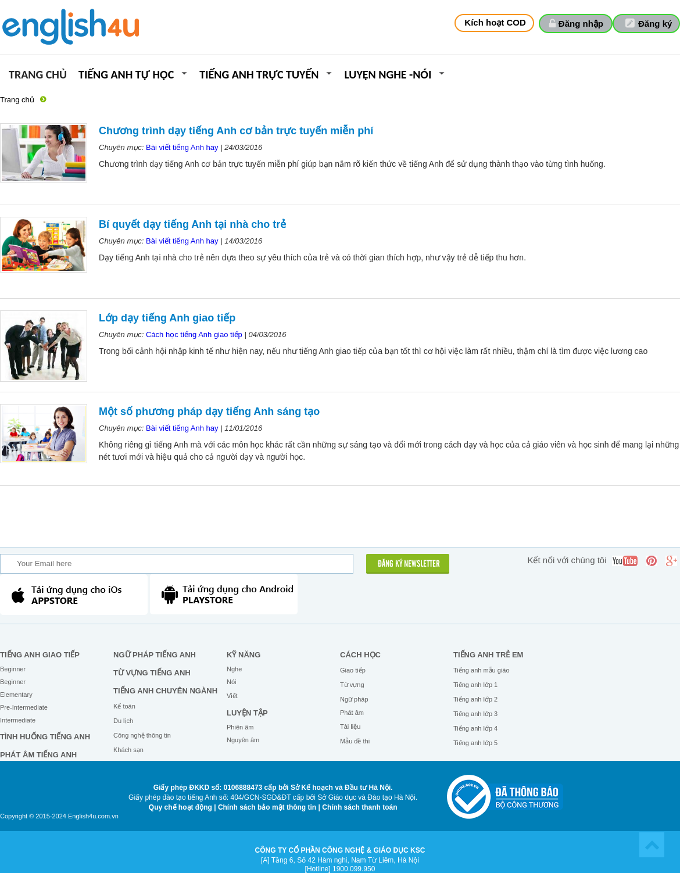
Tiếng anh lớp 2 (475, 699)
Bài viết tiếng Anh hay (182, 147)
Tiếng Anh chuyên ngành (165, 690)
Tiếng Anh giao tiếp (40, 654)
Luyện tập (247, 713)
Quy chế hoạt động (180, 807)
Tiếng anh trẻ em (488, 654)
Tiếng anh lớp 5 (475, 742)
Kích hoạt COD (495, 22)
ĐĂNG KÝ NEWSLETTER (409, 564)
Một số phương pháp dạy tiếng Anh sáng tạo (209, 411)
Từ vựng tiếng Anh (152, 672)
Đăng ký (655, 23)
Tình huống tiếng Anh (45, 736)
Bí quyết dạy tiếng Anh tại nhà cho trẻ (192, 224)
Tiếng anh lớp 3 (475, 713)
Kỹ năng (243, 654)
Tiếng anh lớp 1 (475, 684)
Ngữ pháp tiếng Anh (154, 654)
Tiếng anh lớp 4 (475, 728)
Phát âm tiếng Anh (38, 754)
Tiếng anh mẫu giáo (481, 670)
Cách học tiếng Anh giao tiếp (194, 334)
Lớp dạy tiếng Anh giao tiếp (167, 318)
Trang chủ (38, 75)
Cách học (360, 654)
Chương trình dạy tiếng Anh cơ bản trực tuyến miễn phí (236, 131)
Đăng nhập (581, 23)
